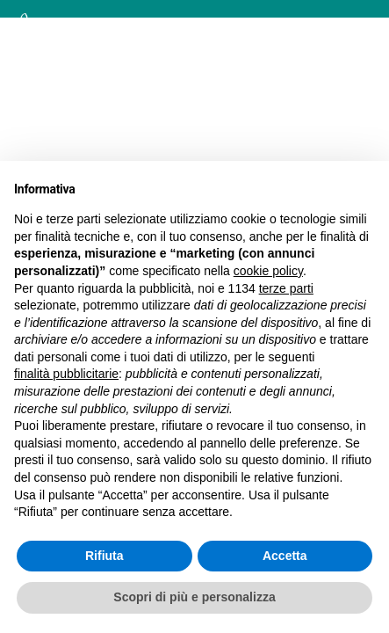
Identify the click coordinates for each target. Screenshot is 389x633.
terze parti (286, 288)
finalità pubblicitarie (66, 374)
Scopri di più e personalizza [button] (194, 597)
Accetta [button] (285, 556)
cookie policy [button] (268, 271)
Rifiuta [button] (104, 556)
